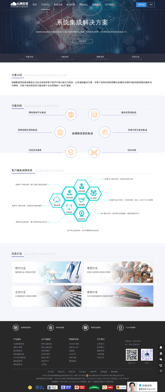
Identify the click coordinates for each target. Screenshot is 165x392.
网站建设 (72, 361)
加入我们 (82, 372)
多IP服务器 (17, 351)
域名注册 (72, 357)
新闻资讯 (96, 4)
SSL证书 (72, 354)
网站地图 (114, 372)
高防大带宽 (17, 347)
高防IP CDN (73, 347)
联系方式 (72, 372)
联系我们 (100, 347)
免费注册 (141, 5)
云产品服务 (46, 339)
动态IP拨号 (45, 351)
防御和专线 (74, 339)
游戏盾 (71, 351)
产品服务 (17, 339)
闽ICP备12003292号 (117, 375)
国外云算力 (45, 357)
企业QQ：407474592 (133, 341)
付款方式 (100, 357)
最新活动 (58, 4)
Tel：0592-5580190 (132, 344)
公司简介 (100, 344)
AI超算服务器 (18, 344)
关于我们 (101, 339)
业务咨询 (82, 41)
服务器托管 (17, 364)
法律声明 (93, 372)
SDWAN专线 (74, 344)
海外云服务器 (46, 347)
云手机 (44, 364)
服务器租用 (17, 361)
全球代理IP (45, 354)
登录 (151, 5)
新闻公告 (61, 372)
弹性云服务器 (46, 344)
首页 (35, 4)
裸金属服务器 (18, 354)
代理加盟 (100, 354)
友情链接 (103, 372)
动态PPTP (45, 361)
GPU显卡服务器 (19, 357)
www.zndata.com (73, 382)
